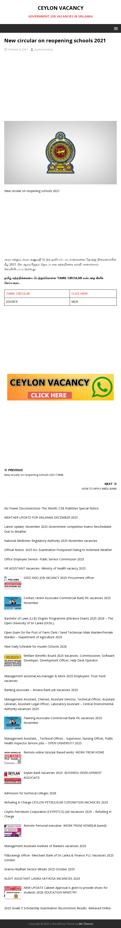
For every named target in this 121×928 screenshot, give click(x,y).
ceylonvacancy (43, 49)
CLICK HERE (79, 293)
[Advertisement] (60, 87)
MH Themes (86, 924)
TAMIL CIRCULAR (18, 293)
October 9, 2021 (18, 49)
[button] (115, 28)
